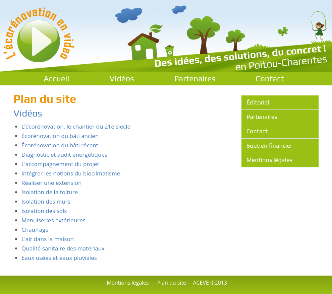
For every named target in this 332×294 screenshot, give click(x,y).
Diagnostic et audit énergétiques (64, 154)
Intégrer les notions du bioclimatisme (70, 173)
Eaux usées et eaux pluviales (59, 258)
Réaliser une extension (51, 183)
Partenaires (195, 78)
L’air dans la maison (47, 239)
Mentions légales (269, 159)
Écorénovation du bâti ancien (60, 136)
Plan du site (171, 282)
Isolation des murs (45, 201)
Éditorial (257, 102)
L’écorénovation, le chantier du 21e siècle (75, 126)
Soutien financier (269, 145)
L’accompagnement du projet (60, 164)
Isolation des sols (44, 211)
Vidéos (121, 78)
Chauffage (35, 229)
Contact (270, 78)
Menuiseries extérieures (53, 220)
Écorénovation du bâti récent (59, 145)
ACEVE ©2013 (210, 282)
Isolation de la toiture (49, 192)
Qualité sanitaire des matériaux (63, 248)
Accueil (56, 78)
